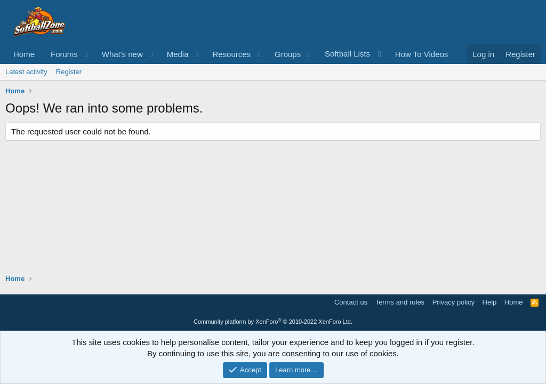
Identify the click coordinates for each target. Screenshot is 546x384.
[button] (86, 54)
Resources (231, 54)
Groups (288, 54)
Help (490, 302)
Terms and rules (399, 302)
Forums (64, 54)
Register (69, 72)
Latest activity (26, 72)
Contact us (350, 302)
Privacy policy (453, 302)
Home (24, 54)
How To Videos (421, 54)
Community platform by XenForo (273, 321)
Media (178, 54)
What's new (122, 54)
